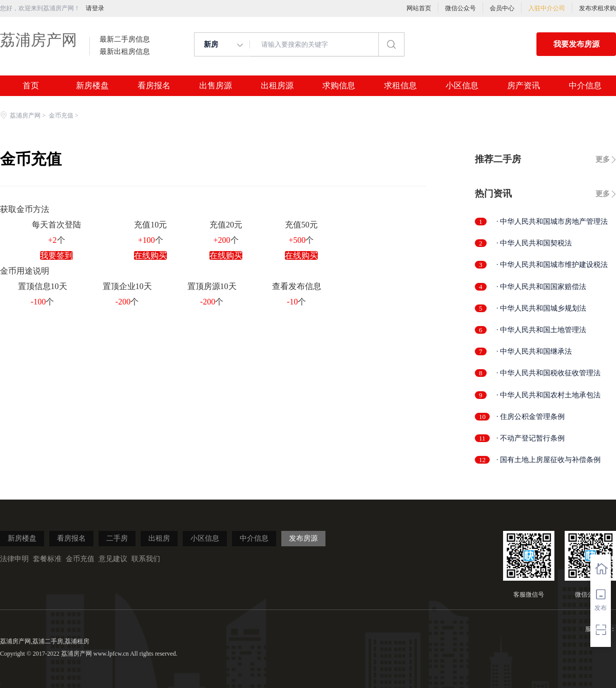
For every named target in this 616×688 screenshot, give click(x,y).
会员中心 (502, 8)
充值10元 (150, 224)
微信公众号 (460, 8)
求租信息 (400, 85)
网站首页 (419, 8)
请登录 (95, 8)
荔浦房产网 (38, 39)
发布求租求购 (597, 8)
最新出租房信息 (125, 51)
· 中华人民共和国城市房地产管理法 (552, 221)
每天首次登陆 (56, 224)
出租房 (159, 538)
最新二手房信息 (125, 39)
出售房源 (215, 85)
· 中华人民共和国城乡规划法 (541, 308)
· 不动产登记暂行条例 (530, 438)
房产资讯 (523, 85)
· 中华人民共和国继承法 (534, 351)
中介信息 (585, 85)
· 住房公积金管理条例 (530, 417)
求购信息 (339, 85)
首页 (31, 85)
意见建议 (113, 559)
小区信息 (462, 85)
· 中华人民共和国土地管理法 (541, 330)
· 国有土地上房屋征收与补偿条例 (548, 460)
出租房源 (277, 85)
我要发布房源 (576, 44)
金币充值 (61, 115)
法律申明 (14, 559)
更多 (602, 159)
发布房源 (303, 538)
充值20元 (225, 224)
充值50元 (301, 224)
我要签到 (56, 255)
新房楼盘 (92, 85)
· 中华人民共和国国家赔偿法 (541, 287)
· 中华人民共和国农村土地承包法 (548, 395)
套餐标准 (47, 559)
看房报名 (154, 85)
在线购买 (150, 255)
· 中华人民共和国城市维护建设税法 (552, 265)
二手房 (117, 538)
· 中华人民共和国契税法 (534, 243)
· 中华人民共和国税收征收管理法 (548, 373)
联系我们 (145, 559)
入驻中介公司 (546, 8)
